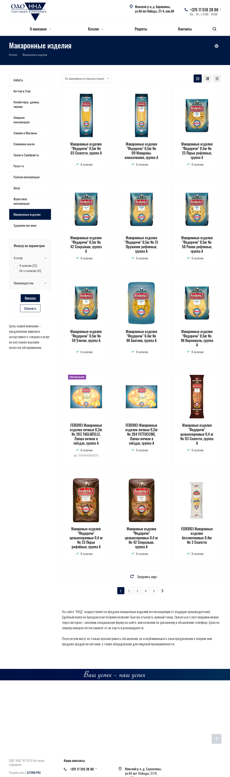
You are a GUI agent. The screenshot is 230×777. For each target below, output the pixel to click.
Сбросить (30, 308)
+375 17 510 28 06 (204, 10)
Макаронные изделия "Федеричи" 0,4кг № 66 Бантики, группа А (141, 336)
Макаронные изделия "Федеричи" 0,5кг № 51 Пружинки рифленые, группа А (141, 244)
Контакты (185, 29)
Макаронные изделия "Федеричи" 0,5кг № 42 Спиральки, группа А (86, 244)
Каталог (95, 29)
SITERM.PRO (34, 772)
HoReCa (18, 80)
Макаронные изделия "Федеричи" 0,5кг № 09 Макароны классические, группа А (141, 150)
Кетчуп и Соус (22, 91)
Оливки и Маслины (25, 133)
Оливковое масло (24, 143)
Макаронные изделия (26, 214)
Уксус (16, 187)
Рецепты (141, 29)
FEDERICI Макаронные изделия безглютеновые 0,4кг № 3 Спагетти (197, 535)
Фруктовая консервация (21, 201)
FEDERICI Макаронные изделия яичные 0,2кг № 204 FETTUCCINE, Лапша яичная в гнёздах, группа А (141, 434)
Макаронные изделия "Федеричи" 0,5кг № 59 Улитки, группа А (86, 336)
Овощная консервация (21, 119)
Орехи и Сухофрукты (26, 154)
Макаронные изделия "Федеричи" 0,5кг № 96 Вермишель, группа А (197, 338)
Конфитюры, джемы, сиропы (26, 104)
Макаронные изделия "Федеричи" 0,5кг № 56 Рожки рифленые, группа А (197, 244)
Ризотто (18, 165)
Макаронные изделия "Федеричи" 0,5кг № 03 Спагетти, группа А (86, 148)
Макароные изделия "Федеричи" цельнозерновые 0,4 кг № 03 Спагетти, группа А (196, 434)
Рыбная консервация (26, 176)
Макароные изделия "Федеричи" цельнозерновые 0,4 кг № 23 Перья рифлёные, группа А (86, 537)
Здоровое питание (24, 225)
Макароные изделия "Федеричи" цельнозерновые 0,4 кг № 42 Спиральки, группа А (141, 537)
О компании (40, 29)
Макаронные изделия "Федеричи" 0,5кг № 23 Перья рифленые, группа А (197, 150)
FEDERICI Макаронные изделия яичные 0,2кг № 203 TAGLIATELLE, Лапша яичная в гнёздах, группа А (86, 434)
